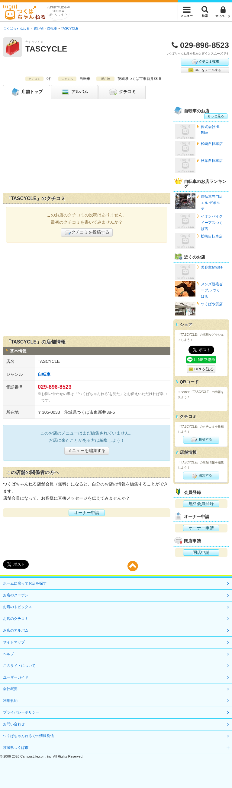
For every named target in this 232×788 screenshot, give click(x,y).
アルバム (74, 92)
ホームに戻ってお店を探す (25, 583)
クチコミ (122, 92)
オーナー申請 (86, 512)
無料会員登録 (201, 503)
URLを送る (201, 369)
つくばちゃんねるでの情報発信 (28, 736)
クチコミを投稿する (86, 232)
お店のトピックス (17, 607)
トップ (27, 92)
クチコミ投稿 (205, 61)
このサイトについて (19, 666)
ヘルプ (8, 654)
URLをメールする (204, 70)
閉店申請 (201, 552)
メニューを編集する (87, 450)
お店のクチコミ (15, 619)
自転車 (44, 374)
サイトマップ (14, 642)
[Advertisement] (86, 147)
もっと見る (216, 116)
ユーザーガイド (15, 677)
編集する (201, 475)
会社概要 (10, 689)
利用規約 (10, 701)
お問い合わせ (14, 724)
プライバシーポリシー (21, 712)
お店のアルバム (15, 630)
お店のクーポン (15, 595)
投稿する (201, 439)
